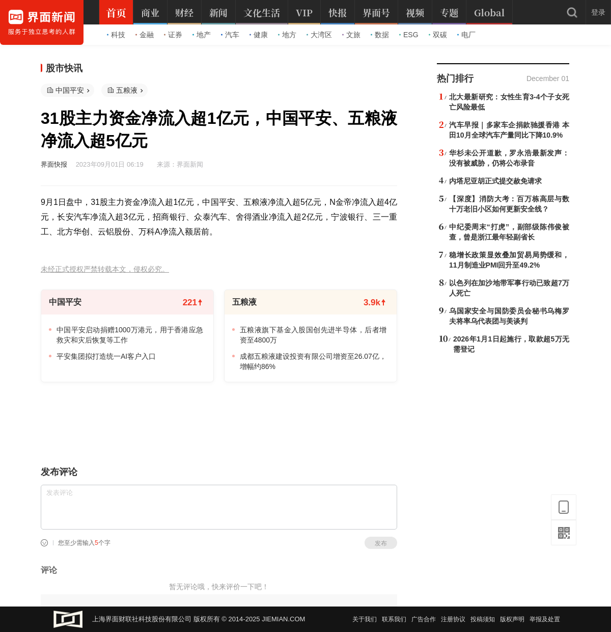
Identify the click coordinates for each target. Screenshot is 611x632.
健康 (258, 35)
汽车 (230, 35)
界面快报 (54, 164)
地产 (201, 35)
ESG (409, 35)
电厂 (466, 35)
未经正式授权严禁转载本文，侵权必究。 (105, 269)
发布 (381, 543)
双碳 (438, 35)
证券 (173, 35)
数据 (380, 35)
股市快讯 (64, 68)
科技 (116, 35)
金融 (144, 35)
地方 (287, 35)
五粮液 (126, 90)
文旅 (351, 35)
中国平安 (69, 90)
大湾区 (319, 35)
